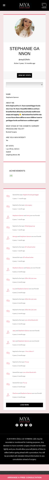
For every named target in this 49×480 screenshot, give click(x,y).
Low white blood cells (31, 320)
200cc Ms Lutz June (30, 278)
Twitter (21, 425)
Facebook (26, 425)
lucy (14, 289)
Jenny (28, 215)
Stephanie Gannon (18, 215)
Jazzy (14, 330)
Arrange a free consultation (24, 477)
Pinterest (17, 425)
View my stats (24, 75)
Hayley (28, 268)
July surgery (28, 205)
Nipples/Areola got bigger (31, 195)
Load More (24, 405)
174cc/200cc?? (29, 351)
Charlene (15, 393)
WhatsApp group (30, 226)
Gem (14, 341)
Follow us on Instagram (30, 425)
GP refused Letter (30, 247)
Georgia (15, 236)
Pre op (27, 362)
